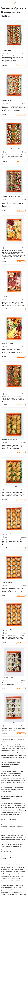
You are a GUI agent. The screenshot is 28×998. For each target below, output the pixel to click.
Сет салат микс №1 (8, 677)
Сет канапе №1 (7, 50)
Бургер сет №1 (7, 534)
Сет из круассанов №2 (9, 487)
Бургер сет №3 (7, 630)
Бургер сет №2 (7, 582)
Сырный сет (6, 245)
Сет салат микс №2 (8, 723)
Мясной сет (6, 296)
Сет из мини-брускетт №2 (11, 196)
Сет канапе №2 (7, 100)
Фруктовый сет (7, 343)
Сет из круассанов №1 (9, 439)
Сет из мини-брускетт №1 (11, 149)
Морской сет (6, 391)
